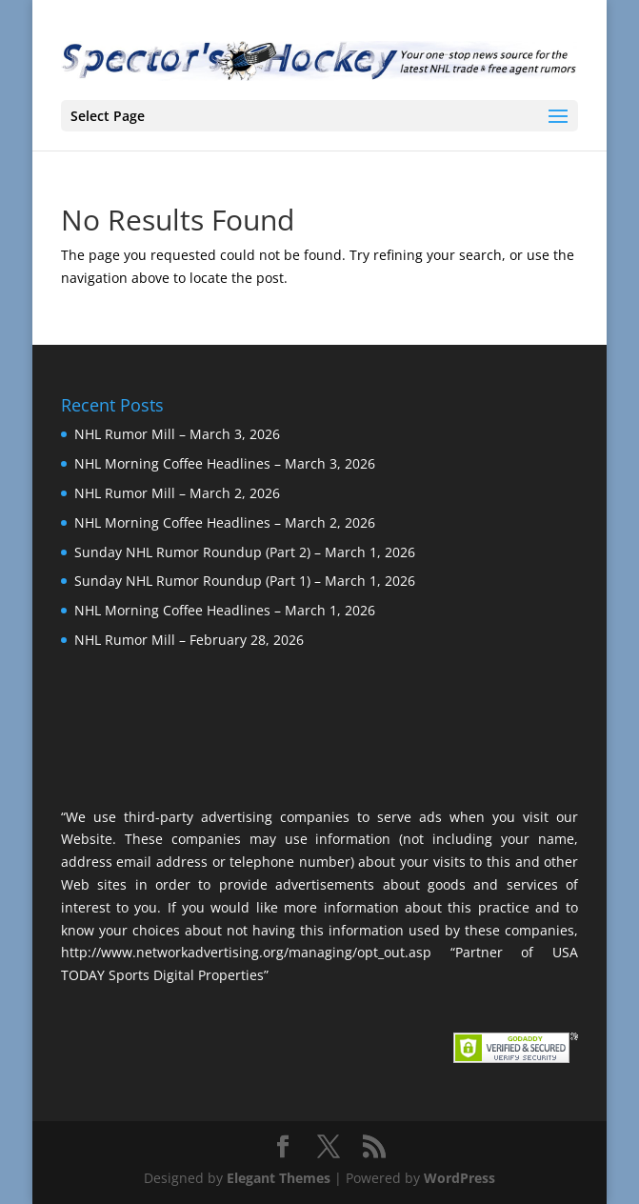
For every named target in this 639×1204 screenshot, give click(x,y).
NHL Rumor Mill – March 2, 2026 (177, 493)
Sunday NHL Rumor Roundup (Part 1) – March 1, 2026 (244, 581)
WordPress (459, 1178)
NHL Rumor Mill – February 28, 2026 (189, 640)
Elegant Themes (278, 1178)
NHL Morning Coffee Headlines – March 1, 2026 (224, 610)
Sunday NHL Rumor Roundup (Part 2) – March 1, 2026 (244, 552)
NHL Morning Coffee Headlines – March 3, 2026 (224, 463)
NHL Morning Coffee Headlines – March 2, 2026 (224, 522)
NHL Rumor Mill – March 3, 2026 (177, 434)
